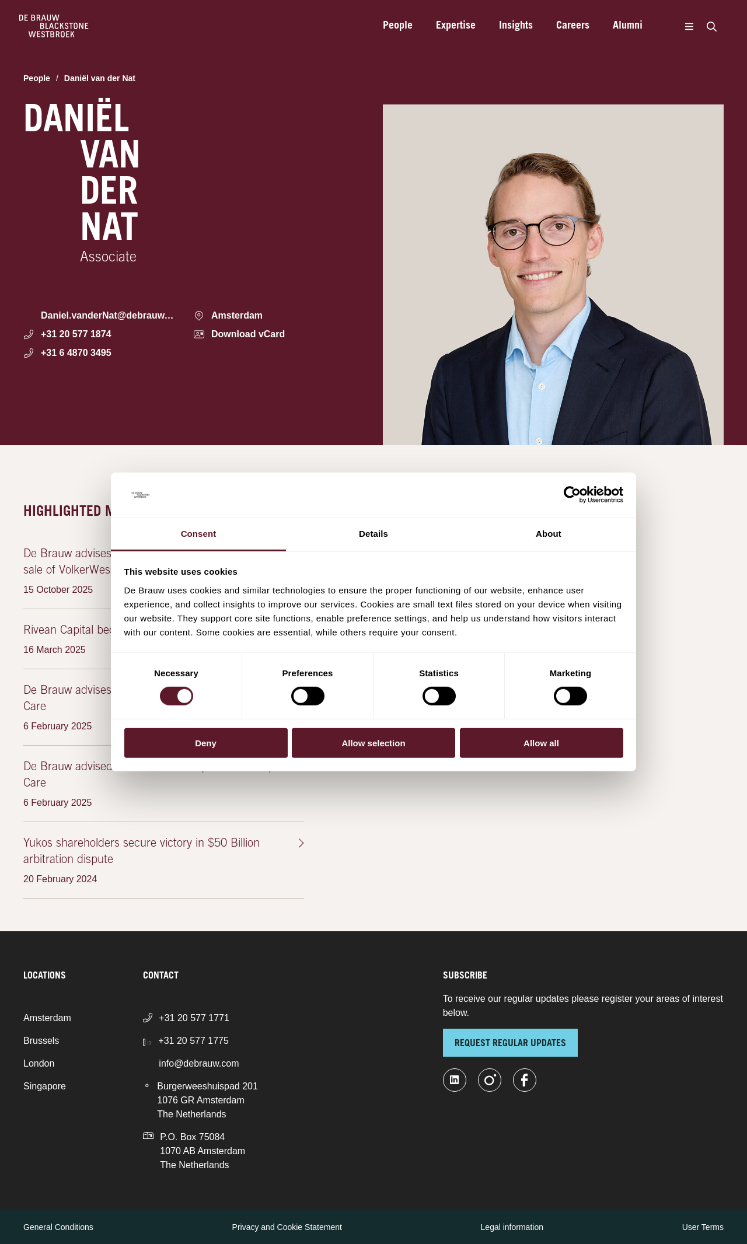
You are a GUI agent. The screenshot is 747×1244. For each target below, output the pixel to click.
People (398, 26)
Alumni (628, 26)
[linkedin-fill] (454, 1080)
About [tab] (548, 534)
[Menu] (689, 26)
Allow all (541, 742)
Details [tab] (373, 534)
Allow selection (373, 742)
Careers (572, 26)
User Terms (703, 1227)
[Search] (711, 26)
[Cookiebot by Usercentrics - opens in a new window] (572, 495)
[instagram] (489, 1080)
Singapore (44, 1086)
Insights (516, 26)
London (38, 1063)
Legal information (512, 1227)
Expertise (456, 26)
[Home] (54, 26)
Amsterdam (47, 1018)
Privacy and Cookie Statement (287, 1227)
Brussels (41, 1041)
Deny (206, 742)
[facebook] (524, 1080)
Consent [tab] (199, 534)
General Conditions (58, 1227)
